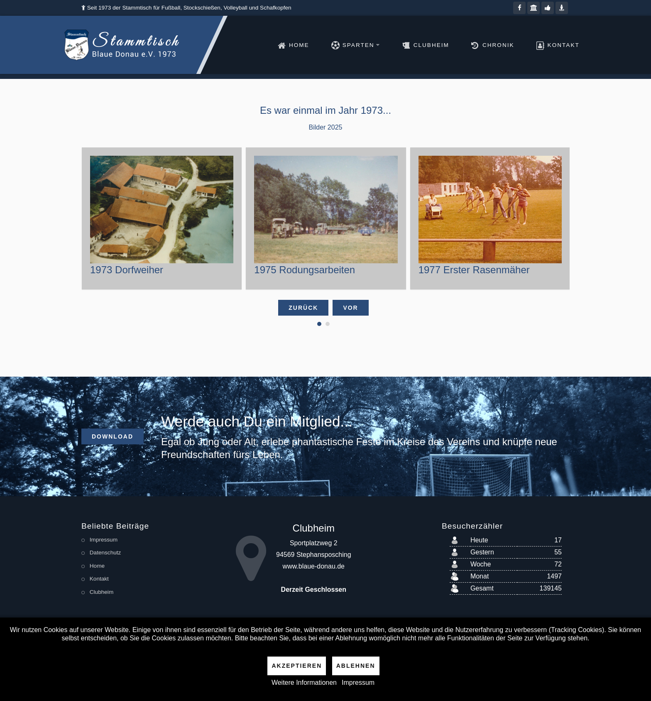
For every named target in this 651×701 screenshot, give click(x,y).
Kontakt (544, 45)
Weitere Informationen (304, 682)
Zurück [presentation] (303, 307)
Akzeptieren (297, 665)
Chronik (478, 45)
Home (279, 45)
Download (112, 436)
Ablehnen (355, 665)
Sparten (341, 45)
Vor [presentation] (350, 307)
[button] (319, 324)
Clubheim (411, 45)
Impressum (358, 682)
